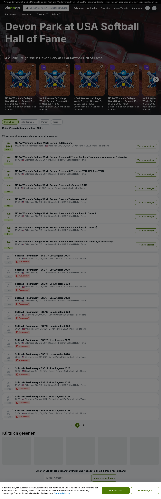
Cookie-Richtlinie (62, 493)
